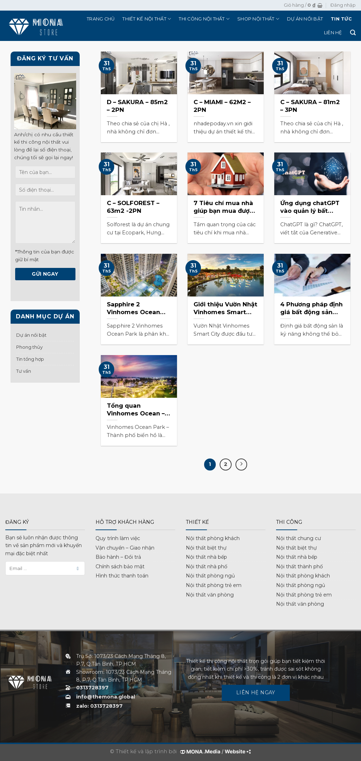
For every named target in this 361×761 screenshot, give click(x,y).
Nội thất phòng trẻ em (213, 585)
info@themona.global (105, 697)
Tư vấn (23, 371)
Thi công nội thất (204, 19)
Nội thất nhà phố (206, 566)
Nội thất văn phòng (210, 595)
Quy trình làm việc (118, 538)
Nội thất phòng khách (213, 538)
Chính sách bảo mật (120, 566)
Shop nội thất (258, 19)
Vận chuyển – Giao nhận (125, 548)
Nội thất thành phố (299, 566)
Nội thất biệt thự (206, 548)
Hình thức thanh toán (122, 576)
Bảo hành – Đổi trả (118, 557)
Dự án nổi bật (305, 19)
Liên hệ (333, 32)
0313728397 (92, 687)
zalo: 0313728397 (99, 706)
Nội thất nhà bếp (206, 557)
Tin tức (341, 19)
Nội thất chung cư (298, 538)
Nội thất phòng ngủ (210, 576)
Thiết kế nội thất (146, 19)
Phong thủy (29, 347)
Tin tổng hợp (30, 359)
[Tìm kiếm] (353, 33)
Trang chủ (101, 19)
